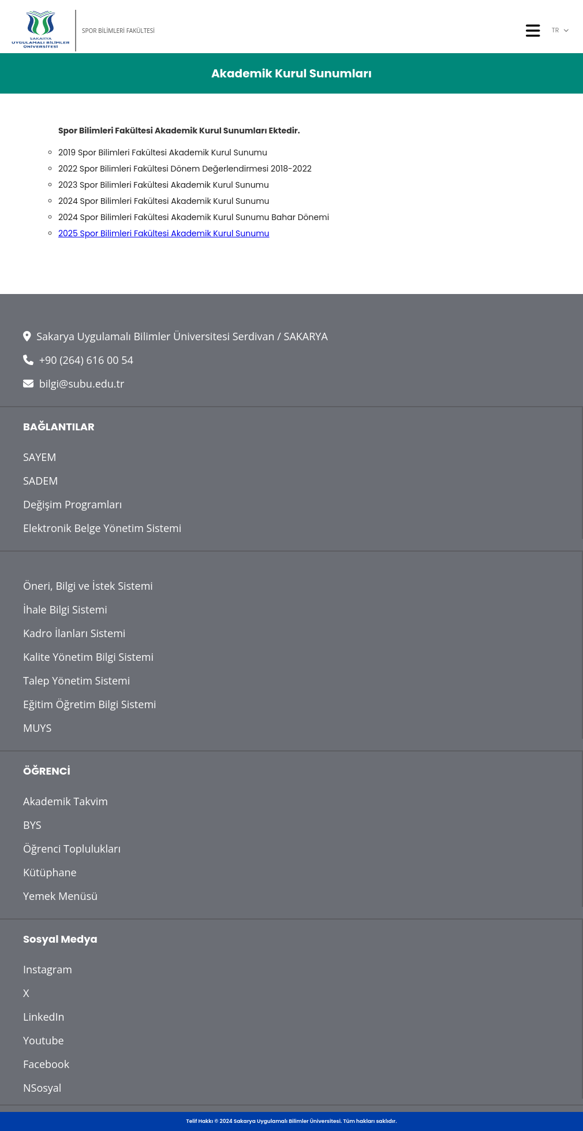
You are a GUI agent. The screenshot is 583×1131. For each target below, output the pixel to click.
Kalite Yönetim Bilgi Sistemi (88, 657)
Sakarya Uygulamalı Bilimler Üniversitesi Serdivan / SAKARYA (175, 336)
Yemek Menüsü (60, 896)
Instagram (47, 969)
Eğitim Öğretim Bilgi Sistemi (89, 704)
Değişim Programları (72, 504)
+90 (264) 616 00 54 (78, 360)
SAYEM (40, 457)
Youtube (43, 1040)
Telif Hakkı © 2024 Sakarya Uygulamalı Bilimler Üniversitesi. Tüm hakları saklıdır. (291, 1121)
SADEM (40, 481)
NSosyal (42, 1088)
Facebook (46, 1064)
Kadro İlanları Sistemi (74, 633)
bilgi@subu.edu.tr (73, 383)
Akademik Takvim (65, 801)
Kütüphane (50, 872)
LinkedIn (44, 1017)
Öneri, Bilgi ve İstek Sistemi (88, 586)
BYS (32, 825)
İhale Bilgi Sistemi (65, 609)
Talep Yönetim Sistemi (76, 680)
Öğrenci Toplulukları (72, 848)
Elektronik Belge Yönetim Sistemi (102, 528)
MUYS (37, 728)
